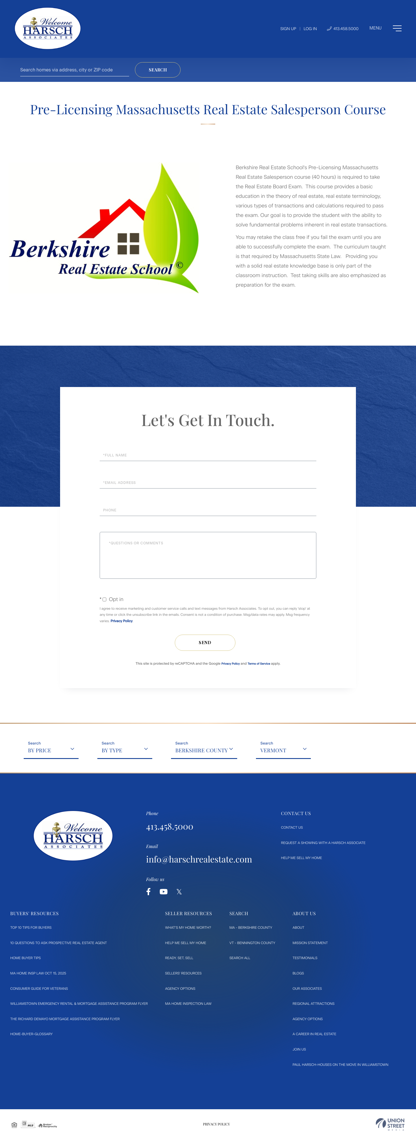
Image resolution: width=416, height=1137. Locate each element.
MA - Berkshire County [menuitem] (250, 928)
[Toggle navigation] (385, 28)
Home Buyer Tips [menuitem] (25, 958)
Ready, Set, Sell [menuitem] (179, 958)
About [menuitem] (298, 928)
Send (205, 642)
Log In (310, 28)
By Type (112, 750)
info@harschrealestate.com (199, 859)
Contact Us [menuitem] (292, 827)
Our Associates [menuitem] (307, 989)
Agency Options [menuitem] (180, 989)
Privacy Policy (122, 621)
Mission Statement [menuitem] (310, 943)
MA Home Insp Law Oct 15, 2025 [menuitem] (38, 973)
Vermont (273, 750)
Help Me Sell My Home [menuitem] (301, 858)
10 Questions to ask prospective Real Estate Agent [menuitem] (58, 943)
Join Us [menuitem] (299, 1049)
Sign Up (288, 28)
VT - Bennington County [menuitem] (252, 943)
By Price (39, 750)
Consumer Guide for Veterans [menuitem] (39, 989)
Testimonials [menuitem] (305, 958)
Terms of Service (259, 664)
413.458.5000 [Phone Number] (343, 28)
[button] (158, 70)
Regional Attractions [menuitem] (314, 1004)
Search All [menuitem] (239, 958)
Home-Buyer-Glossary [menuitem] (31, 1034)
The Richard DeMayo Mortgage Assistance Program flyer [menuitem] (65, 1019)
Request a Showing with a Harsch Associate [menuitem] (323, 843)
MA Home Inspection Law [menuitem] (188, 1004)
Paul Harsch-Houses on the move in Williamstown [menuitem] (341, 1065)
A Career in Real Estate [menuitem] (314, 1034)
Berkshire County (201, 750)
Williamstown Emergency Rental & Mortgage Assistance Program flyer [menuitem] (79, 1004)
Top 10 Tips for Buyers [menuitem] (31, 928)
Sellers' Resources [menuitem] (183, 973)
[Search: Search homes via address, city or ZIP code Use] (74, 69)
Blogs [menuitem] (298, 973)
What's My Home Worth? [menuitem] (188, 928)
